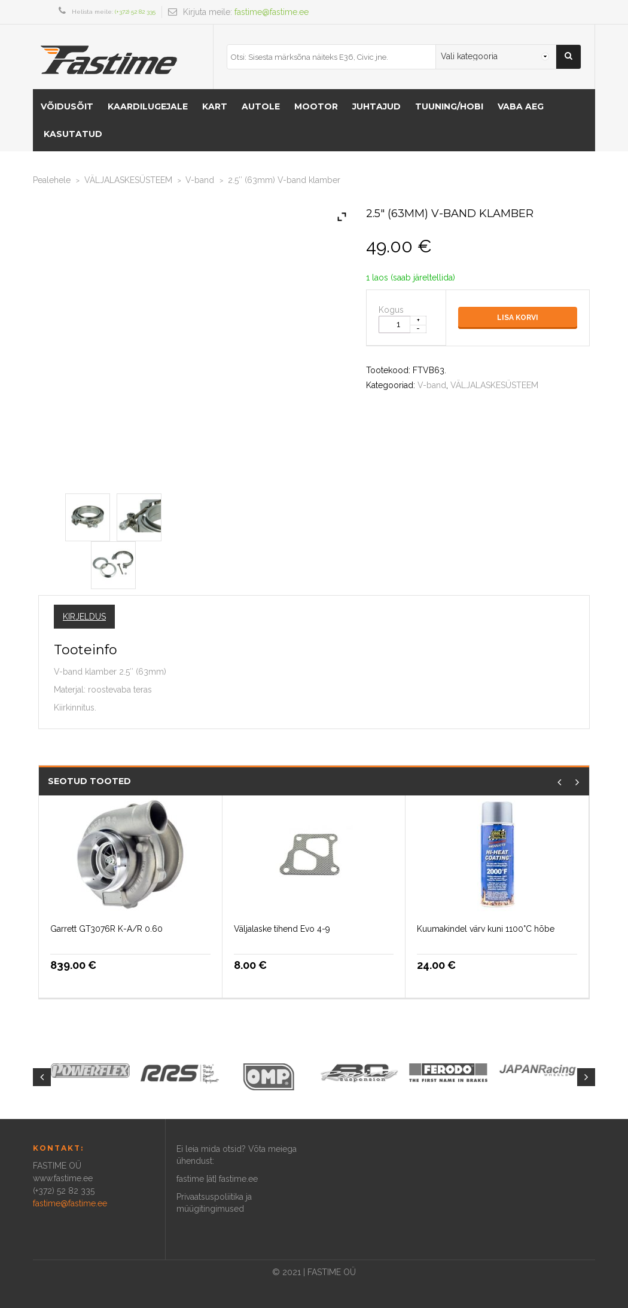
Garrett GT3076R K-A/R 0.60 (106, 929)
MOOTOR (316, 106)
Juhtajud (376, 106)
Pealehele (52, 180)
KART (214, 106)
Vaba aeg (521, 106)
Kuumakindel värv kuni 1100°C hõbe (485, 929)
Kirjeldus (84, 616)
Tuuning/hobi (449, 106)
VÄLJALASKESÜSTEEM (128, 180)
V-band (199, 180)
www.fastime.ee (63, 1178)
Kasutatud (73, 134)
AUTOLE (261, 106)
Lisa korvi (517, 317)
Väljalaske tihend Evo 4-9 (282, 929)
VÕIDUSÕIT (67, 106)
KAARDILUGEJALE (148, 106)
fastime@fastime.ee (271, 12)
